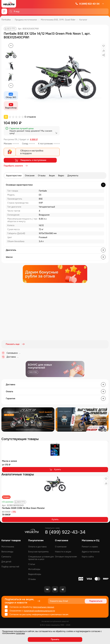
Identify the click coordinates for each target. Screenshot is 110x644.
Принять (55, 639)
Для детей (6, 561)
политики (20, 633)
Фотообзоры (34, 569)
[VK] (47, 589)
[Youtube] (55, 589)
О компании (60, 546)
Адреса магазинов (91, 551)
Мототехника (7, 546)
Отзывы (42, 175)
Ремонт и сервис (90, 546)
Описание (30, 175)
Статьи (31, 564)
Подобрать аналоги (16, 165)
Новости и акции (63, 551)
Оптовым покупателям (66, 556)
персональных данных (43, 606)
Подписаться (95, 600)
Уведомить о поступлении (30, 160)
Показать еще (15, 344)
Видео (61, 175)
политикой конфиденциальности (39, 610)
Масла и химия (9, 461)
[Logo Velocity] (8, 4)
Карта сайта (88, 556)
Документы (72, 175)
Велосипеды (7, 551)
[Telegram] (63, 589)
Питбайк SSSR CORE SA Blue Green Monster (23, 508)
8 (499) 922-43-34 (87, 3)
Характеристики (13, 175)
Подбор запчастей (10, 566)
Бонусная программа (38, 551)
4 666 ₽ (34, 139)
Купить (55, 469)
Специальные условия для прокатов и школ (41, 557)
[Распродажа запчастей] (27, 419)
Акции (52, 175)
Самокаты (6, 556)
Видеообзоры (34, 574)
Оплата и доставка (37, 546)
